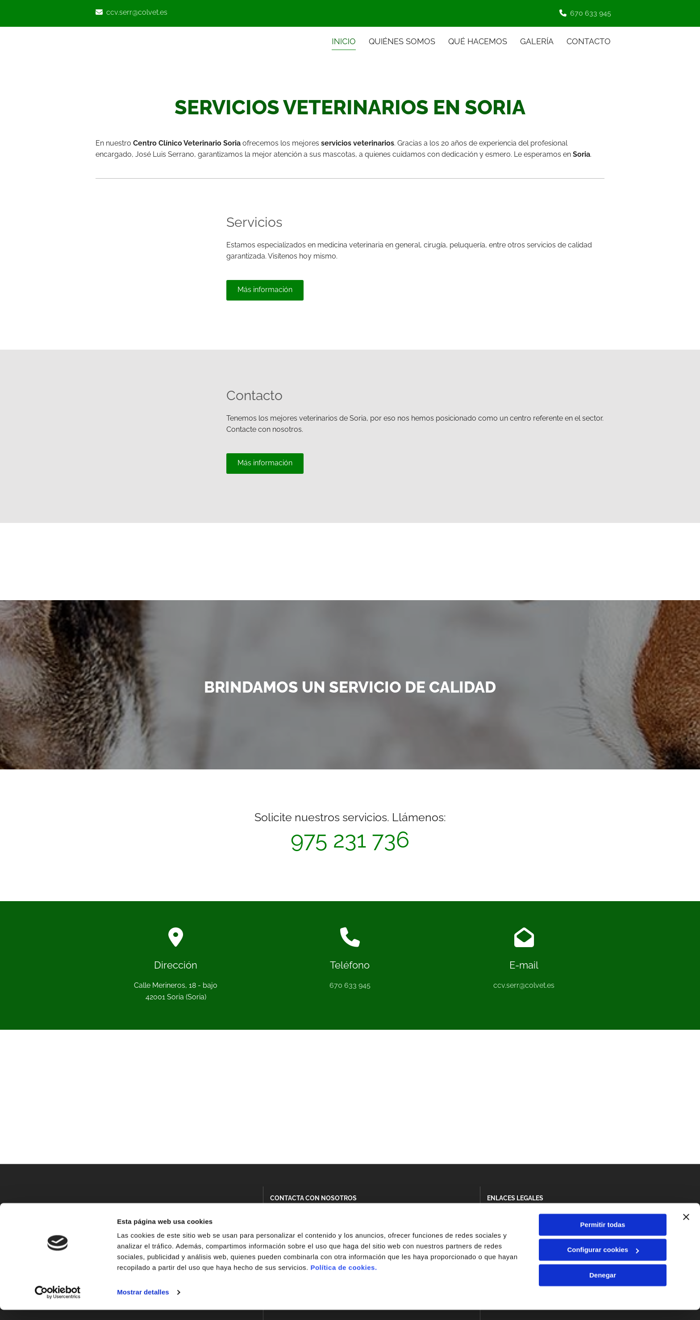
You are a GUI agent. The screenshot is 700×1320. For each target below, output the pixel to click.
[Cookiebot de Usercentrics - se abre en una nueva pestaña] (58, 1302)
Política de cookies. (343, 1278)
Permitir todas (602, 1235)
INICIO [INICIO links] (342, 41)
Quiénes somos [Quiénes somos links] (401, 41)
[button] (265, 289)
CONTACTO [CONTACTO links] (589, 41)
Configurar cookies (603, 1260)
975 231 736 (350, 839)
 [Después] (587, 559)
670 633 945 (590, 13)
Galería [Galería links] (537, 41)
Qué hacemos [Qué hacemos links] (477, 41)
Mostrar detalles (143, 1302)
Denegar (602, 1285)
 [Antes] (331, 559)
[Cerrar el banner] (686, 1227)
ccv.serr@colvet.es (136, 12)
